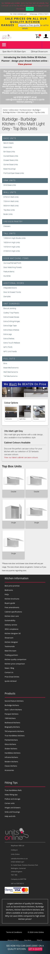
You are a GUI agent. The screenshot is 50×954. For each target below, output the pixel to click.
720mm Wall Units (11, 201)
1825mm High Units (11, 242)
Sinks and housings (12, 812)
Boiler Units (8, 214)
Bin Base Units (9, 151)
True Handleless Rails (13, 790)
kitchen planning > (25, 102)
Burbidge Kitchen (9, 112)
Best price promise (12, 586)
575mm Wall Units (11, 197)
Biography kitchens (12, 727)
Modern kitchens (11, 761)
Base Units (9, 138)
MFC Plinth (7, 347)
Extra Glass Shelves (11, 330)
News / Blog (9, 668)
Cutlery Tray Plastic (11, 313)
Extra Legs (7, 334)
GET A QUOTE (35, 949)
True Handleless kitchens (15, 735)
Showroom (9, 637)
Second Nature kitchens (14, 701)
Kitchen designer (11, 642)
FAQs (7, 594)
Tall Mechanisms (10, 376)
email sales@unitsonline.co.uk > (21, 98)
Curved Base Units (10, 156)
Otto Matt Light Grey (25, 112)
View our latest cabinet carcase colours (21, 457)
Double (13, 492)
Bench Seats (8, 143)
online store (13, 110)
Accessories (9, 770)
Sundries (7, 276)
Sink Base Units (9, 185)
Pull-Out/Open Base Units (13, 173)
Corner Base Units (10, 164)
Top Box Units (40, 112)
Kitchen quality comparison (15, 659)
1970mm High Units (11, 247)
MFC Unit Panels (10, 351)
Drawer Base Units (10, 160)
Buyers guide (10, 603)
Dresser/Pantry (13, 221)
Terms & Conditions (14, 932)
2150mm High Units (11, 251)
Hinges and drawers (13, 807)
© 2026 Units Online (36, 932)
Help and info (10, 816)
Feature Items (8, 271)
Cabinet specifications (13, 612)
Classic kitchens (11, 766)
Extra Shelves (8, 338)
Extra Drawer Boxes (11, 317)
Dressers (6, 226)
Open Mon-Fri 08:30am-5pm (14, 51)
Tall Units (9, 233)
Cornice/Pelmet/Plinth (12, 263)
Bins (5, 363)
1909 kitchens (10, 718)
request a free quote (29, 25)
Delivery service (11, 625)
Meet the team (10, 650)
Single (13, 523)
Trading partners (11, 655)
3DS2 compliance (11, 629)
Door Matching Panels (12, 267)
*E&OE (39, 940)
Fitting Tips (11, 782)
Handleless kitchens (12, 753)
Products (10, 693)
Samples (7, 296)
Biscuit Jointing (9, 308)
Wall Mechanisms (10, 372)
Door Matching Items (16, 258)
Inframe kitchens (11, 757)
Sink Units (9, 180)
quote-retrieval (11, 681)
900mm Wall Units (11, 205)
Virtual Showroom (39, 51)
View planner (25, 64)
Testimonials (10, 646)
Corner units (10, 803)
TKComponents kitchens (14, 731)
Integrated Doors (10, 288)
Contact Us (9, 672)
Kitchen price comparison (15, 663)
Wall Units (9, 192)
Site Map (27, 940)
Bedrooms (9, 590)
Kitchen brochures (12, 599)
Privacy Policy (13, 940)
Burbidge (36, 110)
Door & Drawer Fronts (12, 292)
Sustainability (10, 620)
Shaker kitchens (11, 748)
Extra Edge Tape (10, 325)
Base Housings (9, 169)
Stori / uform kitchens (13, 709)
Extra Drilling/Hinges (11, 321)
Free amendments (12, 607)
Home (5, 110)
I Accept (30, 9)
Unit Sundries (11, 304)
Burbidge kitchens (12, 705)
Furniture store (25, 110)
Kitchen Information (16, 578)
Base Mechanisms (11, 367)
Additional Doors (13, 283)
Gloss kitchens (10, 744)
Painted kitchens (11, 740)
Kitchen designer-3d (13, 633)
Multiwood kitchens (12, 722)
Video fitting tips (11, 794)
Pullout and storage (12, 799)
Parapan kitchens (11, 714)
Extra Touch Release (11, 343)
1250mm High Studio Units (14, 238)
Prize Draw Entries (12, 676)
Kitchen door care (12, 616)
